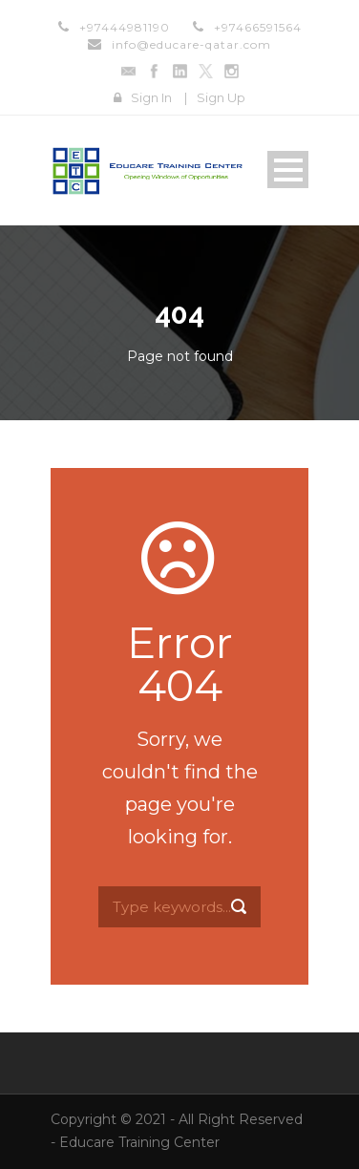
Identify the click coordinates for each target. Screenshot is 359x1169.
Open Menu (287, 169)
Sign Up (221, 97)
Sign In (151, 97)
